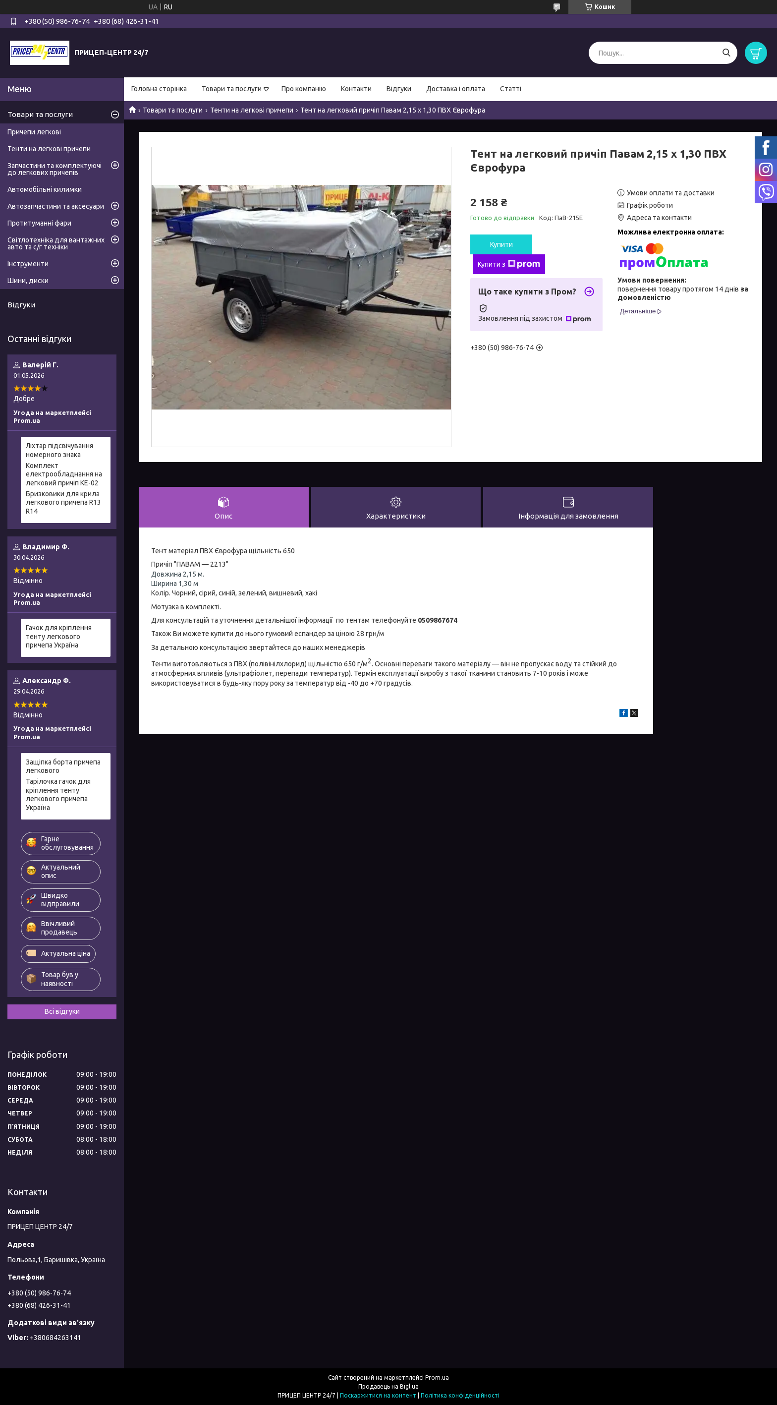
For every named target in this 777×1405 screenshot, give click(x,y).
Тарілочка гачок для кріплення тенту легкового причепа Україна (58, 794)
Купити (501, 244)
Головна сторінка (159, 89)
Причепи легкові (34, 132)
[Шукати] (726, 53)
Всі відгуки (62, 1011)
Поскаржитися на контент (378, 1395)
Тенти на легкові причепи (251, 110)
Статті (510, 89)
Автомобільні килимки (44, 189)
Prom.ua (437, 1377)
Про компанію (303, 89)
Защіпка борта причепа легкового (63, 766)
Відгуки (399, 89)
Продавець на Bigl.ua (388, 1386)
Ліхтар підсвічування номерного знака (59, 450)
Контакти (356, 89)
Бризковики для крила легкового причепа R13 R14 (63, 502)
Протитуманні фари (39, 223)
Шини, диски (28, 281)
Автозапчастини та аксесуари (55, 206)
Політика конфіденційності (460, 1395)
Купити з (509, 264)
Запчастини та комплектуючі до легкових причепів (54, 169)
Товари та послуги (232, 89)
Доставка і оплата (455, 89)
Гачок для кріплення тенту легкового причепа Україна (59, 636)
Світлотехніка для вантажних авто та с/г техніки (56, 243)
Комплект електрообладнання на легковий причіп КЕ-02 (64, 474)
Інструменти (28, 264)
